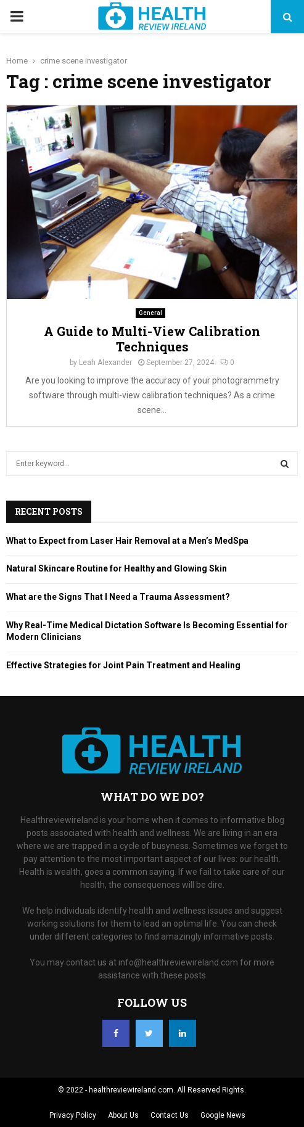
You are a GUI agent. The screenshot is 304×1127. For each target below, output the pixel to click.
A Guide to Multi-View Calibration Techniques (152, 338)
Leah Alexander (105, 362)
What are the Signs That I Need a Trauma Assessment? (118, 597)
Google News (222, 1115)
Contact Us (169, 1115)
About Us (123, 1115)
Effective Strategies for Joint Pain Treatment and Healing (123, 665)
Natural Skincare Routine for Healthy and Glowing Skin (116, 568)
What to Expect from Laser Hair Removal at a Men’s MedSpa (127, 541)
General (150, 312)
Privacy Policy (72, 1115)
